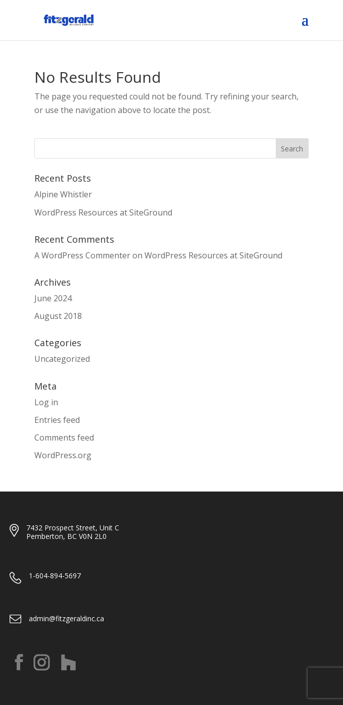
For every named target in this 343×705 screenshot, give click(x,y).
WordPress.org (62, 455)
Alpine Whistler (63, 194)
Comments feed (64, 437)
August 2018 (58, 315)
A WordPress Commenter (82, 255)
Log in (46, 402)
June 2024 (53, 298)
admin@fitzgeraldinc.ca (66, 618)
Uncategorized (62, 358)
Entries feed (57, 419)
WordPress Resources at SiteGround (103, 212)
